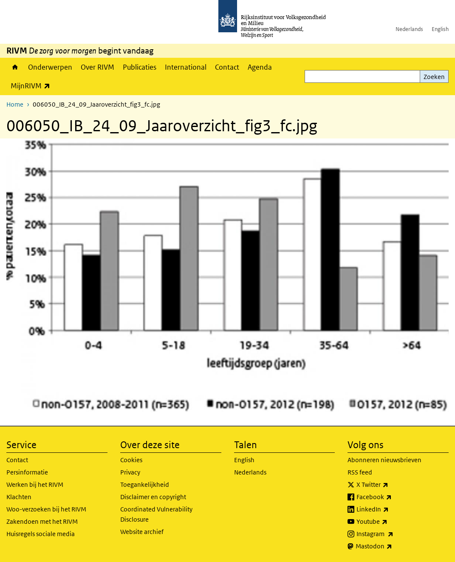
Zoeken (434, 77)
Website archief (142, 532)
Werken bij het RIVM (34, 484)
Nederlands (409, 29)
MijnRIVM (32, 85)
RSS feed (360, 472)
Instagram (393, 534)
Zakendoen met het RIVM (42, 521)
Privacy (130, 472)
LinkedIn (391, 509)
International (185, 67)
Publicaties (139, 67)
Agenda (260, 67)
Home (15, 67)
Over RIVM (97, 67)
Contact (227, 67)
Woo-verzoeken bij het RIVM (46, 509)
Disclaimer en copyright (153, 497)
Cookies (131, 460)
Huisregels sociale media (40, 534)
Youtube (390, 522)
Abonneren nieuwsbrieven (384, 460)
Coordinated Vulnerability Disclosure (156, 514)
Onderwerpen (50, 67)
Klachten (18, 497)
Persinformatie (27, 472)
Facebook (392, 497)
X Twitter (391, 485)
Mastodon (393, 546)
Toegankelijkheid (144, 484)
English (440, 29)
